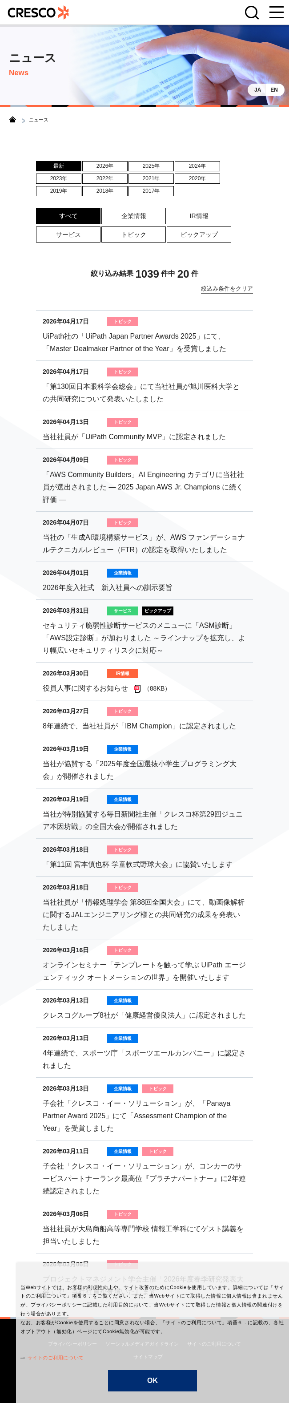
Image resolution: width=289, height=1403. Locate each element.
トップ (13, 119)
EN (274, 90)
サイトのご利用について (39, 1357)
